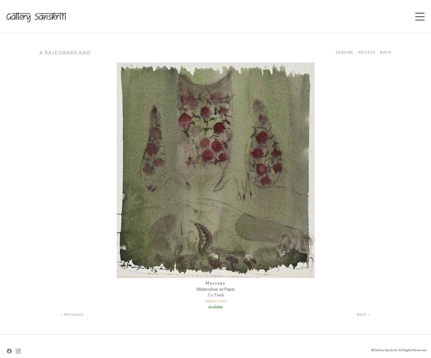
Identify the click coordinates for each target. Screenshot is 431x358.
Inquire (344, 53)
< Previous (72, 316)
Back (385, 53)
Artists (366, 53)
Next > (364, 316)
